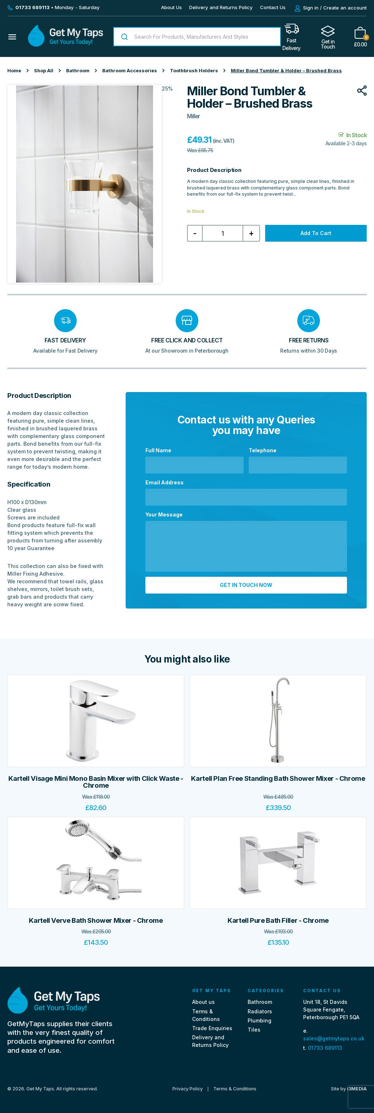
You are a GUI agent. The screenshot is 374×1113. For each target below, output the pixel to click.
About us (203, 1002)
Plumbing (259, 1020)
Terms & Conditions (234, 1089)
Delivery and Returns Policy (221, 7)
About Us (171, 7)
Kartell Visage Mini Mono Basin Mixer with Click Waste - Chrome (95, 782)
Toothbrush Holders (194, 70)
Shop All (43, 70)
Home (14, 70)
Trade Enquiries (212, 1028)
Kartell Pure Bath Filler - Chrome (278, 920)
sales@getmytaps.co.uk (334, 1038)
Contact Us (273, 7)
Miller (193, 116)
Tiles (254, 1029)
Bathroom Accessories (129, 70)
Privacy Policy (187, 1089)
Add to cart (316, 233)
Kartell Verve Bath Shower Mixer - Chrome (96, 920)
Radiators (260, 1011)
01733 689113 (325, 1048)
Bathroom (77, 70)
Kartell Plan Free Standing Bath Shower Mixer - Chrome (278, 778)
